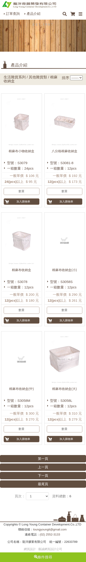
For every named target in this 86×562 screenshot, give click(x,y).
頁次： (20, 496)
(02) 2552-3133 (50, 534)
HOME (29, 4)
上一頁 (43, 467)
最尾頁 (43, 484)
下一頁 (43, 475)
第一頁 (43, 459)
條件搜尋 (43, 557)
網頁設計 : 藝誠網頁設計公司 (43, 549)
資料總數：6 (61, 496)
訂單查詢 (13, 14)
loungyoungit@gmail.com (50, 529)
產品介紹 (33, 14)
